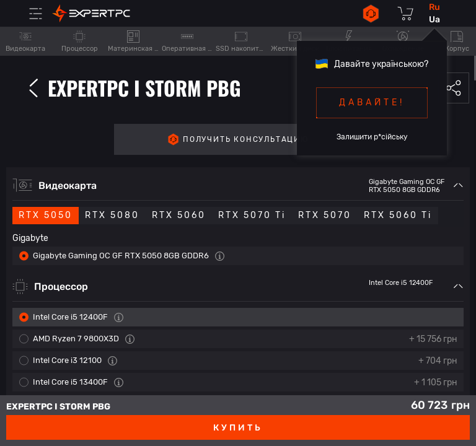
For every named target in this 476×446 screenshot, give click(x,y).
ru (434, 7)
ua (434, 19)
